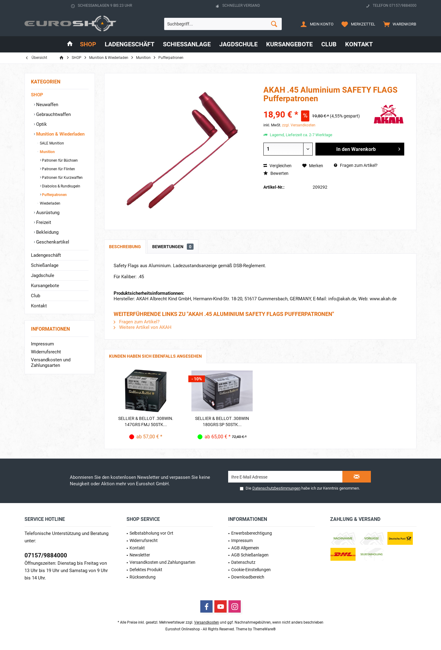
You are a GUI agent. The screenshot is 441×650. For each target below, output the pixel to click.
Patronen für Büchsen (59, 160)
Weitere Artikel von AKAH (143, 327)
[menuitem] (398, 24)
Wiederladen (49, 203)
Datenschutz (243, 562)
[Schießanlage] (187, 44)
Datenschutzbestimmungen (276, 488)
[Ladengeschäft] (129, 44)
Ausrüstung (47, 212)
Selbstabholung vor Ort (151, 533)
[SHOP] (88, 44)
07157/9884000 (45, 555)
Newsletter (140, 554)
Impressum (42, 344)
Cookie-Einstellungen (251, 569)
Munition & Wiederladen (60, 134)
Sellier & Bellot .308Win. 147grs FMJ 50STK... (145, 421)
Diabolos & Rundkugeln (60, 186)
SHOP (37, 95)
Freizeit (43, 222)
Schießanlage (44, 265)
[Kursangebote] (289, 44)
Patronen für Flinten (58, 169)
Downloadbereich (247, 577)
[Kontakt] (359, 44)
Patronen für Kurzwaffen (62, 177)
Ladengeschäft (46, 255)
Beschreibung (125, 246)
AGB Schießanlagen (250, 554)
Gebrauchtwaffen (53, 114)
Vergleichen (277, 165)
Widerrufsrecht (46, 352)
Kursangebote (45, 285)
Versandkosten (206, 622)
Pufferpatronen (54, 195)
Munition (47, 152)
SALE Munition (51, 143)
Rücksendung (143, 577)
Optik (41, 124)
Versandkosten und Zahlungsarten (50, 362)
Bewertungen (173, 247)
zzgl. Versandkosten (298, 125)
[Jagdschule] (238, 44)
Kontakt (39, 306)
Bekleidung (46, 232)
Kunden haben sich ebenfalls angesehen (155, 356)
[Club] (329, 44)
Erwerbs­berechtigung (251, 533)
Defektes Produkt (146, 569)
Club (35, 295)
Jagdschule (42, 275)
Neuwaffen (46, 104)
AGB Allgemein (245, 547)
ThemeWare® (264, 629)
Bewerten (275, 173)
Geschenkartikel (52, 242)
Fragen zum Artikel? (356, 165)
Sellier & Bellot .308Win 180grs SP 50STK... (222, 421)
